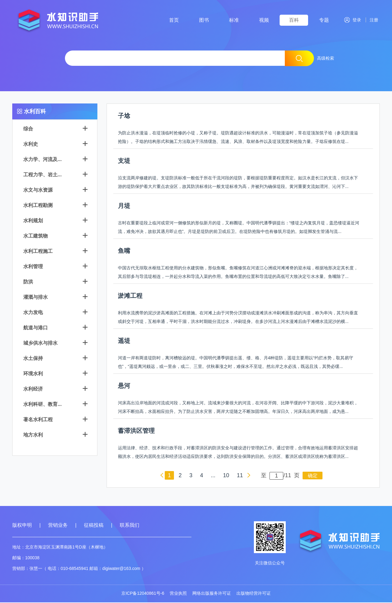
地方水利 (33, 435)
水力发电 (33, 313)
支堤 (124, 161)
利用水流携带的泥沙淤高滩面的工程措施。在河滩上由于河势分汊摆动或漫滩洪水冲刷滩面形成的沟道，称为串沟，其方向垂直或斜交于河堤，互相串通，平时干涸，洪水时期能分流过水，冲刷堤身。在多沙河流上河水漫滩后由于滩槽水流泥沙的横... (238, 317)
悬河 (124, 386)
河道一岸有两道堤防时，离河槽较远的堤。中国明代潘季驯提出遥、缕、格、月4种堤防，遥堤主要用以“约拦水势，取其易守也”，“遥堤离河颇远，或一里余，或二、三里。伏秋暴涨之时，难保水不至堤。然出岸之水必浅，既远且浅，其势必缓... (235, 362)
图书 (204, 20)
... (213, 476)
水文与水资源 (38, 190)
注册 (372, 19)
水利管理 (33, 267)
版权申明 (22, 525)
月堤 (124, 206)
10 (226, 476)
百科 (294, 20)
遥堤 (124, 341)
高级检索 (325, 58)
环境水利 (33, 374)
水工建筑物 (35, 236)
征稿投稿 (94, 525)
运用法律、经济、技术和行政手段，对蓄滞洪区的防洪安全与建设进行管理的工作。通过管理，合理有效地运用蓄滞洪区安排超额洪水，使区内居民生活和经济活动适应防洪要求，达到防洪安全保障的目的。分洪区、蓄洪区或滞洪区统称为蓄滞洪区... (238, 452)
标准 (234, 20)
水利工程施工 (38, 251)
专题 (324, 20)
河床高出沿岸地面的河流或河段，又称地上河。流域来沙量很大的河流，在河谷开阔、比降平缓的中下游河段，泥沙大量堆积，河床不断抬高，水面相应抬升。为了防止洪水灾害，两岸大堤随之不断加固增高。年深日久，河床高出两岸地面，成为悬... (238, 407)
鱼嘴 (124, 251)
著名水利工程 (38, 420)
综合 (28, 129)
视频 (264, 20)
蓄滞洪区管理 (136, 431)
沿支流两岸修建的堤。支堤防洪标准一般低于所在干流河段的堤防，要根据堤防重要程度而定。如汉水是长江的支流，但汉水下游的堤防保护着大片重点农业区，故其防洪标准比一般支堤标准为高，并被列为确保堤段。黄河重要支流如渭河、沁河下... (238, 182)
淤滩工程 (130, 296)
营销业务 (58, 525)
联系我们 (129, 525)
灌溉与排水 (35, 297)
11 (240, 476)
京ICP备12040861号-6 (142, 593)
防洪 (28, 282)
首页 (174, 20)
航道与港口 (35, 328)
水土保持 (33, 358)
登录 (352, 19)
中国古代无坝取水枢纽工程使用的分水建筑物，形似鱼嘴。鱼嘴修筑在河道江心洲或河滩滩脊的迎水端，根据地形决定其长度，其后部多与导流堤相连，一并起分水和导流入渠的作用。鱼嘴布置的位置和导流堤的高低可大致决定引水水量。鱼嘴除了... (238, 272)
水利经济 (33, 389)
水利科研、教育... (42, 404)
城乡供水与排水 (40, 343)
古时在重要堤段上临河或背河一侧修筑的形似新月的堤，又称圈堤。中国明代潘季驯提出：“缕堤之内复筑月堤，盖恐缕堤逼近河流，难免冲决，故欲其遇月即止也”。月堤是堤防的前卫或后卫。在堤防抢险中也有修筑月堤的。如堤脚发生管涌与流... (239, 227)
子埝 (124, 116)
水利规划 (33, 221)
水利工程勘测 (38, 205)
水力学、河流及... (42, 160)
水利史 (30, 144)
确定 (313, 476)
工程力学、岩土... (42, 175)
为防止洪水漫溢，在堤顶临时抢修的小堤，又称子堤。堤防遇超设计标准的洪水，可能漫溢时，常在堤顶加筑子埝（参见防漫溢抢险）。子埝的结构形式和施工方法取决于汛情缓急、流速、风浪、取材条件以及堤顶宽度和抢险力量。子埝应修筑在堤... (238, 137)
